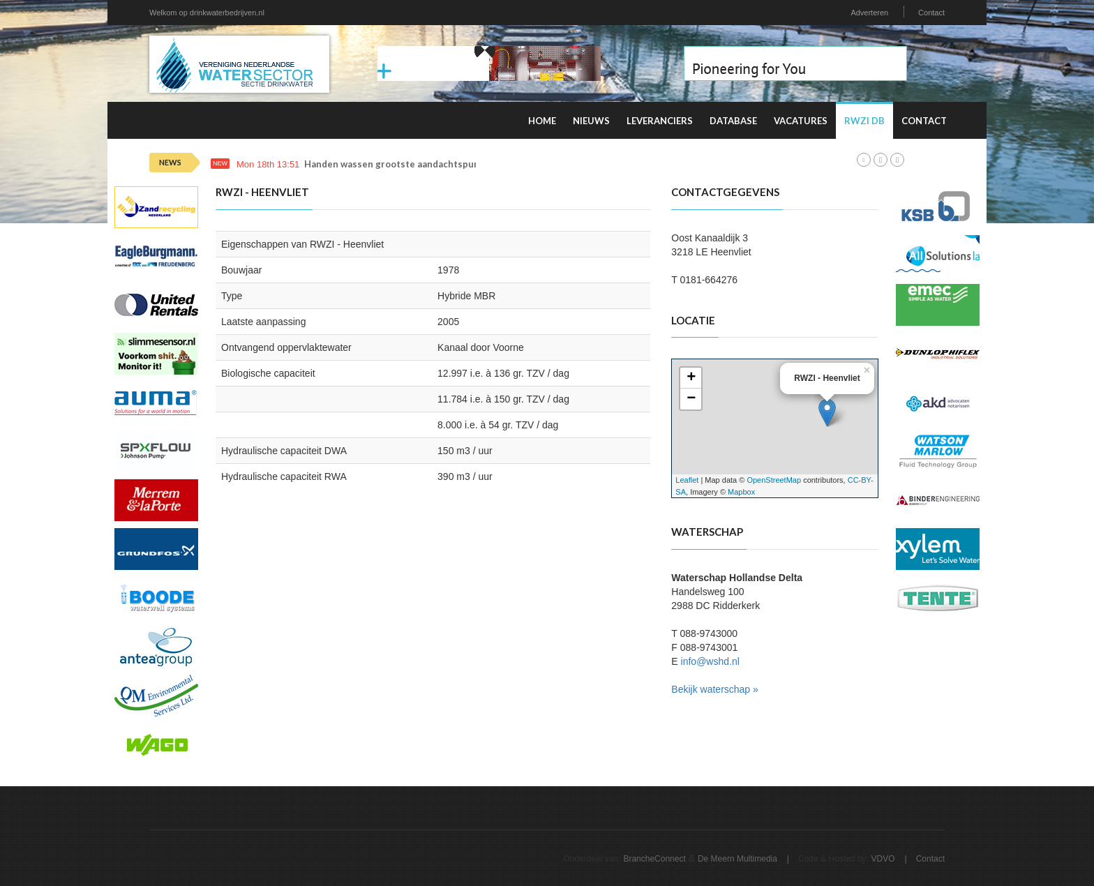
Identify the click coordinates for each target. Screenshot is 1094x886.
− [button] (691, 399)
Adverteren (869, 12)
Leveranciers (660, 120)
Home (542, 120)
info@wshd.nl (710, 661)
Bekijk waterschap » (714, 689)
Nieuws (591, 120)
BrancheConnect (654, 859)
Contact (931, 12)
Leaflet (686, 480)
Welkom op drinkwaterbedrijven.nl (206, 12)
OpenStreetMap (774, 480)
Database (733, 120)
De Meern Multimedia (737, 859)
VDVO (883, 859)
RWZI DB (864, 120)
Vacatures (800, 120)
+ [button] (691, 378)
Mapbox (741, 492)
